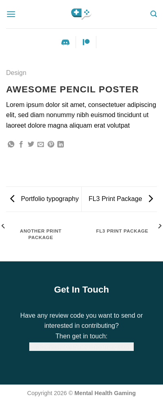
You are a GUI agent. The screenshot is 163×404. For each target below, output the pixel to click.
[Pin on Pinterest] (51, 144)
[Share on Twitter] (31, 144)
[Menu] (11, 14)
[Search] (153, 14)
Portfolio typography (44, 198)
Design (16, 72)
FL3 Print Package (121, 198)
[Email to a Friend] (40, 144)
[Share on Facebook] (21, 144)
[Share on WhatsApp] (11, 144)
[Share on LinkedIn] (60, 144)
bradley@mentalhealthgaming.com (81, 346)
